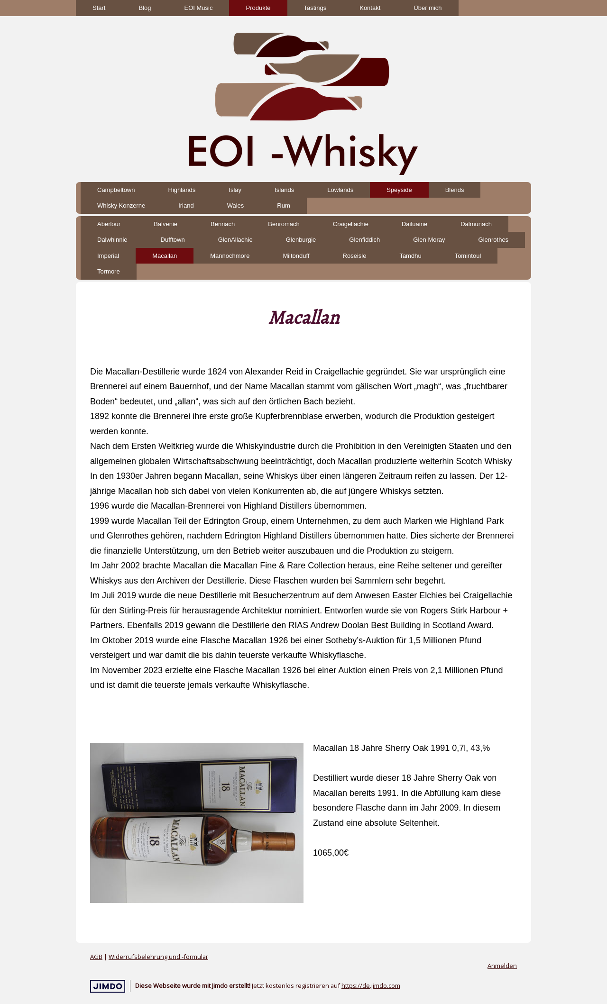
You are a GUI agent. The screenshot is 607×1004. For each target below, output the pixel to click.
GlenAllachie (235, 239)
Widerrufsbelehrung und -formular (158, 956)
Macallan (164, 255)
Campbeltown (116, 189)
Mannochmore (229, 255)
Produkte (258, 7)
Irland (186, 205)
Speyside (399, 189)
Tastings (315, 7)
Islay (235, 189)
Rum (283, 205)
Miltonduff (296, 255)
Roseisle (355, 255)
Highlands (182, 189)
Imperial (108, 255)
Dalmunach (476, 224)
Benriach (223, 224)
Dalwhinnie (112, 239)
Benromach (283, 224)
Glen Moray (429, 239)
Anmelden (502, 965)
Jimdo (107, 986)
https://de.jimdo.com (370, 985)
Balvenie (165, 224)
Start (98, 7)
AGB (96, 956)
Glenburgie (301, 239)
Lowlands (340, 189)
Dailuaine (414, 224)
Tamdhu (410, 255)
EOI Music (198, 7)
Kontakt (369, 7)
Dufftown (173, 239)
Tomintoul (468, 255)
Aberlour (108, 224)
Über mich (427, 7)
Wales (235, 205)
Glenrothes (493, 239)
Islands (284, 189)
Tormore (108, 271)
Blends (454, 189)
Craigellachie (350, 224)
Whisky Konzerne (121, 205)
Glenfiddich (364, 239)
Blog (144, 7)
